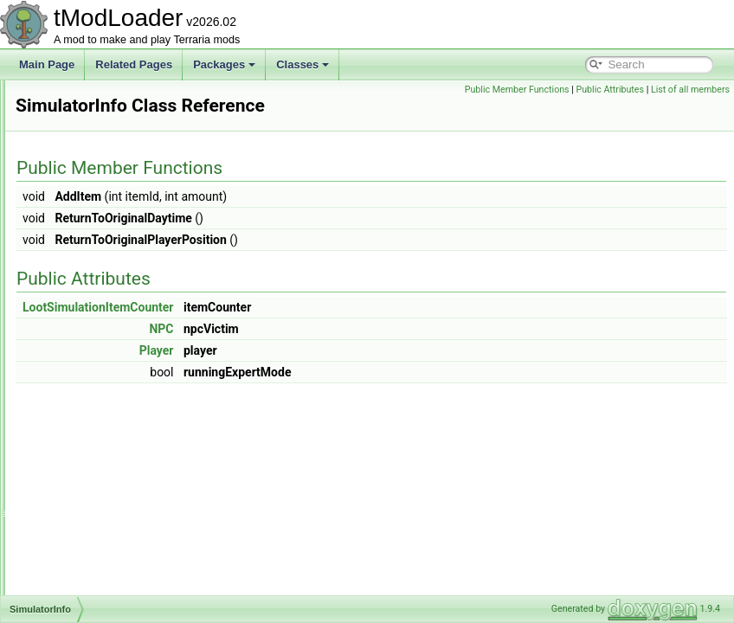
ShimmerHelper (93, 118)
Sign (67, 232)
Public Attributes (691, 89)
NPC (377, 353)
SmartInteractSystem (105, 574)
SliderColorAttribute (102, 441)
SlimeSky (78, 498)
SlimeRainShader (97, 479)
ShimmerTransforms (104, 137)
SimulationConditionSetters (120, 327)
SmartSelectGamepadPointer (124, 594)
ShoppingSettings (97, 194)
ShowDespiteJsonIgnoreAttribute (133, 213)
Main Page (46, 64)
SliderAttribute (89, 422)
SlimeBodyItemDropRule (114, 460)
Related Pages (133, 64)
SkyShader (82, 403)
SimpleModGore (94, 270)
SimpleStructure (94, 308)
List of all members (690, 108)
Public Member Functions (598, 89)
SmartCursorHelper (101, 536)
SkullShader (85, 365)
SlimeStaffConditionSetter (116, 517)
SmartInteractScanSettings (119, 555)
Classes (302, 64)
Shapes (75, 99)
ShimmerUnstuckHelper (112, 156)
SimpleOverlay (91, 289)
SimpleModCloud (96, 251)
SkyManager (86, 384)
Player (373, 375)
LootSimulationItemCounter (314, 331)
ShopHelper (84, 175)
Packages (224, 64)
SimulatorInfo (88, 346)
